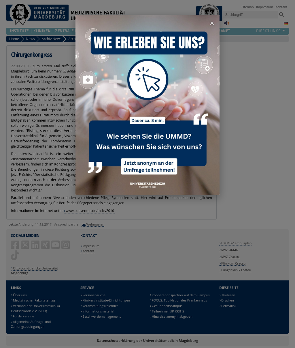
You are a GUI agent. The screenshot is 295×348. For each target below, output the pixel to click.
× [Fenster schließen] (212, 23)
